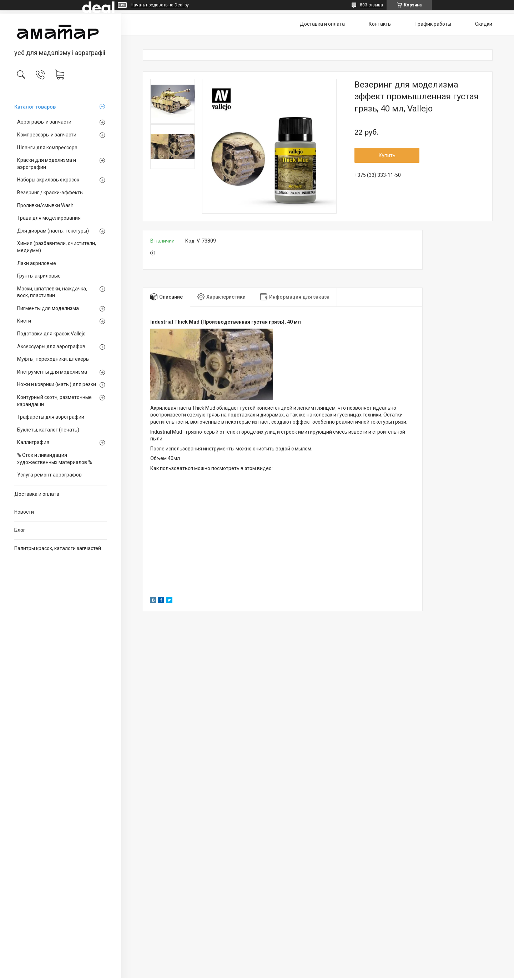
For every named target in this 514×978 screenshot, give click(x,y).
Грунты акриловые (39, 276)
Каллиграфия (33, 442)
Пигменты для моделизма (48, 308)
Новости (24, 512)
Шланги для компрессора (47, 147)
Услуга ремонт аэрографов (49, 475)
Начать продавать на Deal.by (160, 5)
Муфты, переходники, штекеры (53, 359)
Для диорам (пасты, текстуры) (53, 231)
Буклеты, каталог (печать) (48, 430)
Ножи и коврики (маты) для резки (56, 384)
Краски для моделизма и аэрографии (46, 163)
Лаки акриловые (36, 263)
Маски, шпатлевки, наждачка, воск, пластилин (52, 292)
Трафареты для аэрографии (50, 417)
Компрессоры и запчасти (46, 135)
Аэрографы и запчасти (44, 122)
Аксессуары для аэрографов (51, 346)
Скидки (483, 24)
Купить (387, 155)
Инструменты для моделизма (52, 372)
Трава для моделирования (49, 218)
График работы (433, 24)
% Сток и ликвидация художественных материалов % (54, 458)
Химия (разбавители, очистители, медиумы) (56, 246)
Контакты (380, 24)
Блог (19, 530)
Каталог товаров (35, 107)
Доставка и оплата (36, 494)
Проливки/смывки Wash (45, 205)
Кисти (24, 321)
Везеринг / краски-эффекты (50, 192)
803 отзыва (371, 5)
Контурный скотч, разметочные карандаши (54, 400)
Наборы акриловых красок (48, 180)
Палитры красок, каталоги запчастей (57, 548)
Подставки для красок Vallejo (51, 333)
